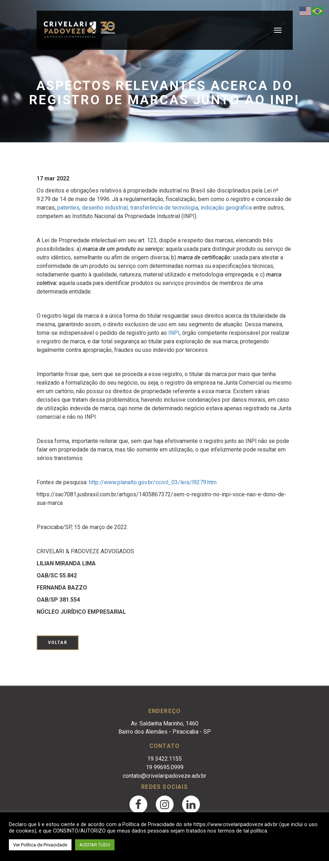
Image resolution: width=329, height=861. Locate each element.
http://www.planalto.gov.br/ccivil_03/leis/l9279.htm (153, 482)
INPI (174, 332)
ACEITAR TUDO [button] (94, 844)
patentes (68, 207)
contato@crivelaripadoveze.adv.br (164, 775)
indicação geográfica (226, 207)
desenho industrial (105, 207)
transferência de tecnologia (164, 207)
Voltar (57, 642)
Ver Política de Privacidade (40, 844)
